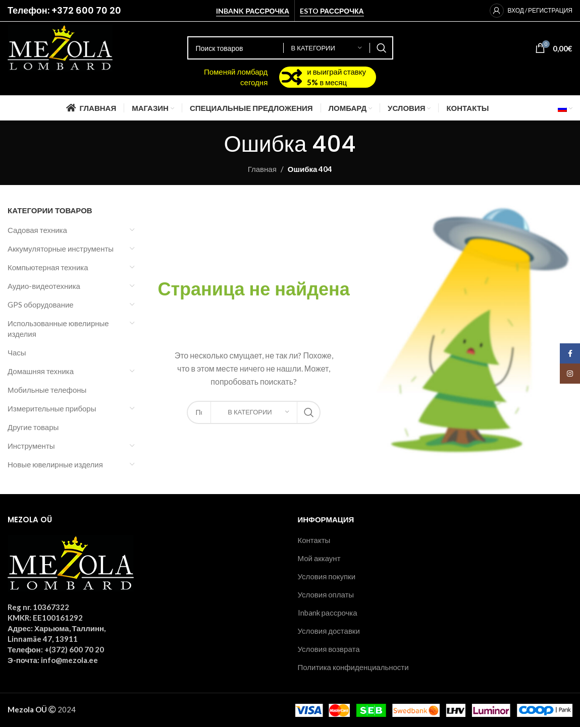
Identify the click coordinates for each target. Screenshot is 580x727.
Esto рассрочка (332, 11)
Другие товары (33, 427)
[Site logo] (60, 46)
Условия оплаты (326, 594)
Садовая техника (37, 229)
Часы (17, 352)
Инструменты (31, 445)
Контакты (314, 539)
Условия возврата (329, 648)
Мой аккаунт (319, 558)
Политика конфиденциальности (353, 667)
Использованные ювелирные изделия (58, 328)
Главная (262, 168)
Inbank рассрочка (252, 11)
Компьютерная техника (48, 267)
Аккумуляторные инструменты (61, 248)
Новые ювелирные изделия (55, 464)
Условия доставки (329, 630)
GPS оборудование (41, 304)
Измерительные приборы (52, 408)
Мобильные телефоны (47, 389)
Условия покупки (327, 576)
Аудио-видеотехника (44, 285)
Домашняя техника (41, 371)
